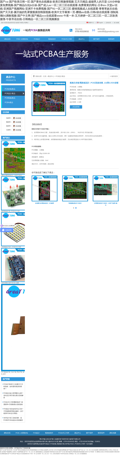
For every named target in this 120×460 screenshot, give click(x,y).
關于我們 (96, 39)
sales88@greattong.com (108, 31)
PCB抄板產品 (10, 89)
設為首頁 (108, 22)
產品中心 (82, 39)
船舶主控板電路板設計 (85, 90)
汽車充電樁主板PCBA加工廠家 (10, 283)
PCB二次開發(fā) (22, 39)
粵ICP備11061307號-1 (47, 439)
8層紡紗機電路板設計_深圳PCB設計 (11, 175)
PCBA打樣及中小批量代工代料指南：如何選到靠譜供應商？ (13, 386)
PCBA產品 (9, 102)
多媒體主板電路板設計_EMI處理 (44, 203)
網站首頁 (7, 39)
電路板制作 (52, 39)
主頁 (44, 76)
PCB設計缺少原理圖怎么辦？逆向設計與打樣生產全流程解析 (13, 395)
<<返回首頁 (114, 76)
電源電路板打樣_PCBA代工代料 (10, 211)
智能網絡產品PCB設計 (75, 203)
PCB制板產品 (10, 98)
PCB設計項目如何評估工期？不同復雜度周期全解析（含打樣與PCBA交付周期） (13, 411)
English (100, 22)
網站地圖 (113, 433)
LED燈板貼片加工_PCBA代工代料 (11, 247)
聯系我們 (111, 39)
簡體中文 (90, 22)
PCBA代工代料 (67, 39)
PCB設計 (37, 39)
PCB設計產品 (10, 93)
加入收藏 (116, 22)
